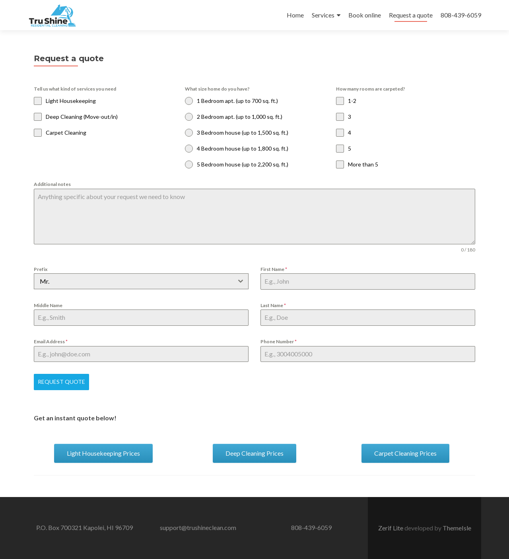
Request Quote (61, 381)
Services (323, 15)
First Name (273, 269)
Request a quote (411, 15)
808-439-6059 (461, 15)
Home (295, 15)
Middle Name (48, 305)
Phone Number (278, 341)
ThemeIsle (457, 528)
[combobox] (141, 281)
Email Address (51, 341)
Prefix (40, 269)
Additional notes (52, 184)
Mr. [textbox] (44, 281)
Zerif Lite (391, 528)
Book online (364, 15)
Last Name (273, 305)
